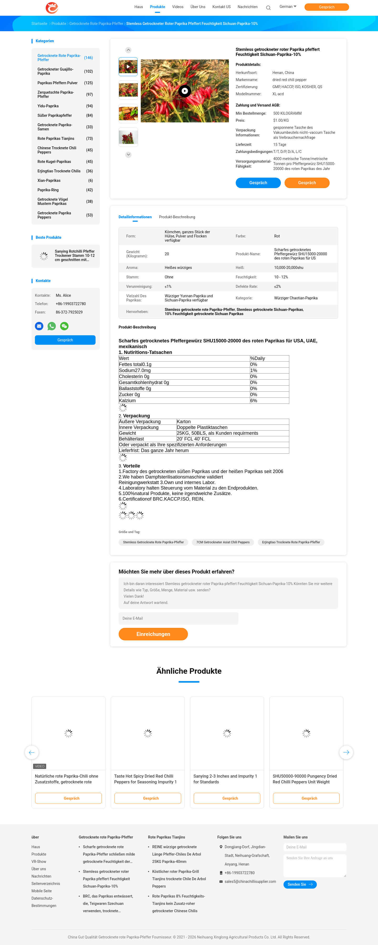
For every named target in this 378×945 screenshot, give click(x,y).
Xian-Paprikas (65, 180)
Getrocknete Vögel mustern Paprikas (65, 201)
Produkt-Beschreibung (177, 217)
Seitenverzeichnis (46, 884)
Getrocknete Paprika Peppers (65, 215)
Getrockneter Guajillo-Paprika (65, 71)
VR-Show (39, 861)
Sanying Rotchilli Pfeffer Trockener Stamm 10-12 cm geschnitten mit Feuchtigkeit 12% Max (75, 255)
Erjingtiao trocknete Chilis (65, 171)
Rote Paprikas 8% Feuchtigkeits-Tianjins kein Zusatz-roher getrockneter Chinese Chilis (178, 903)
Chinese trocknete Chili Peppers (65, 150)
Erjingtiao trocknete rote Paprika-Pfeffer (291, 542)
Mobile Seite (42, 891)
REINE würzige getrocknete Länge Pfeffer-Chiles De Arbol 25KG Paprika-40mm (176, 854)
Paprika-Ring (65, 190)
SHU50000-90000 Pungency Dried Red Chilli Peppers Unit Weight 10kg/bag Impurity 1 (305, 782)
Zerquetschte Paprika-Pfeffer (65, 94)
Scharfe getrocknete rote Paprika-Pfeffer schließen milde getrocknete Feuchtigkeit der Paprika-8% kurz (109, 855)
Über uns (39, 869)
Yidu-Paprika (65, 106)
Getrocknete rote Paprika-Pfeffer (65, 58)
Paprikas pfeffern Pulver (65, 83)
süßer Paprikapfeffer (65, 115)
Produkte (39, 854)
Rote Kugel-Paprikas (65, 161)
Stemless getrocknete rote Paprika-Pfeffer (153, 542)
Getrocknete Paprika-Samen (65, 127)
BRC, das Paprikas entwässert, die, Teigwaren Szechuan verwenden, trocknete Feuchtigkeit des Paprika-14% (108, 904)
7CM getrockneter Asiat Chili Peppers (223, 542)
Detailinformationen (135, 217)
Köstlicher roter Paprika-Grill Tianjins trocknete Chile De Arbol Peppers (179, 878)
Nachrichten (41, 876)
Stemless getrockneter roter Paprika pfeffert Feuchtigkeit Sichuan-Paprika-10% (106, 878)
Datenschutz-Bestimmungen (44, 902)
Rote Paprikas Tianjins (65, 138)
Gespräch (326, 7)
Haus (36, 847)
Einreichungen (153, 634)
